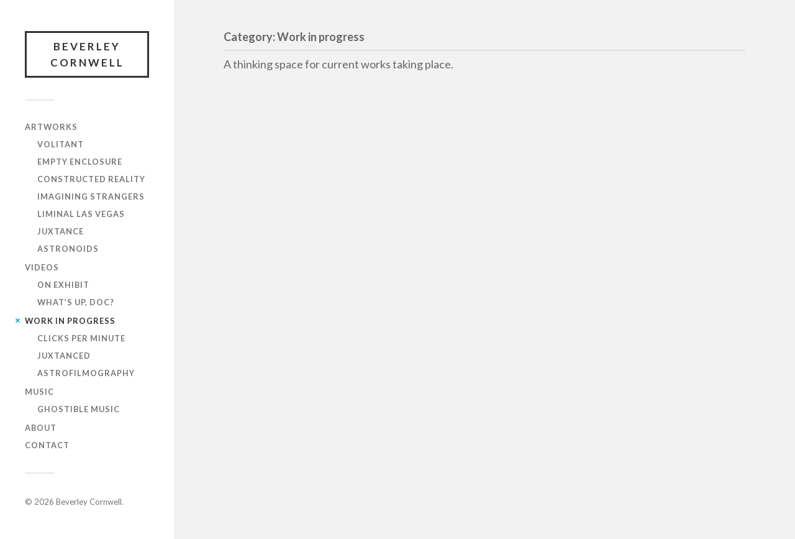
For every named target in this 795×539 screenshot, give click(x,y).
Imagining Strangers (91, 196)
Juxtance (60, 231)
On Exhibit (63, 285)
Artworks (51, 127)
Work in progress (70, 321)
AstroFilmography (86, 373)
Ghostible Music (78, 409)
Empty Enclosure (79, 162)
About (41, 428)
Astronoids (68, 249)
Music (39, 392)
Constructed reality (91, 179)
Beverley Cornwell (87, 54)
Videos (42, 267)
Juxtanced (64, 356)
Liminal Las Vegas (81, 214)
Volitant (60, 144)
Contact (47, 445)
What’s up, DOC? (75, 302)
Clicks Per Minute (81, 338)
